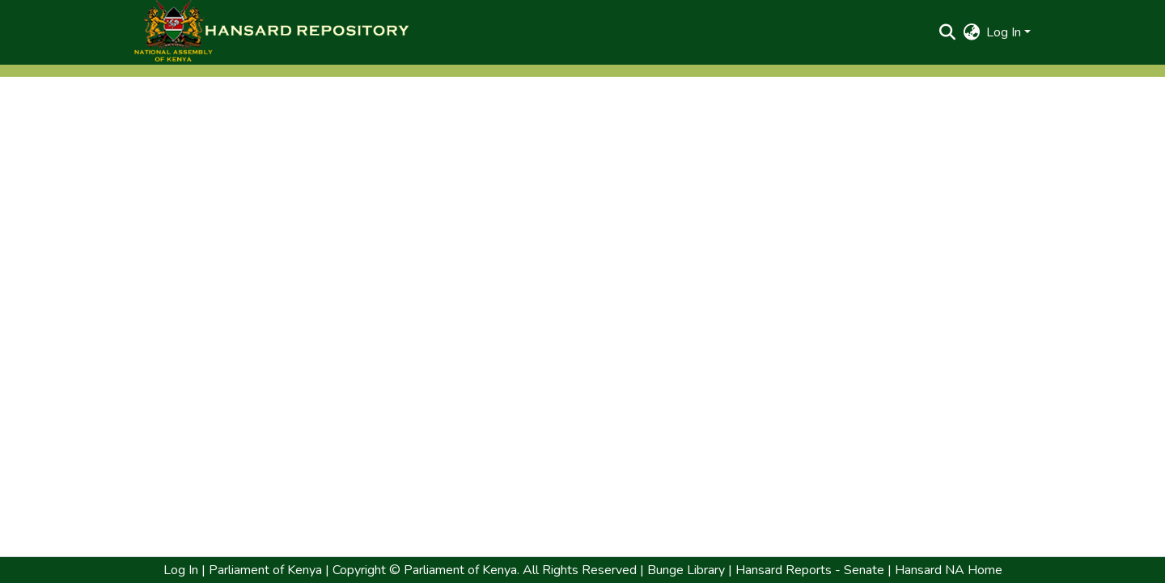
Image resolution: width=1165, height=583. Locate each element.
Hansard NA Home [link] (947, 570)
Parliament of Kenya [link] (263, 570)
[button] (271, 32)
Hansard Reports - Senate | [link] (812, 570)
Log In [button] (1005, 32)
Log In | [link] (184, 570)
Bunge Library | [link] (689, 570)
